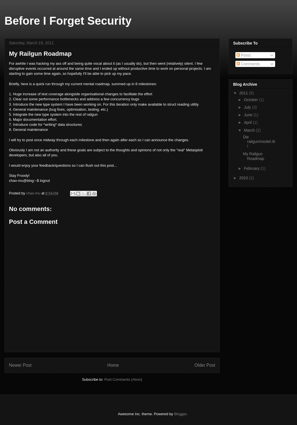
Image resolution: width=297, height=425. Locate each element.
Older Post (204, 365)
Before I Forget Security (67, 21)
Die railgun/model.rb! (259, 142)
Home (113, 365)
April (248, 122)
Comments (248, 64)
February (252, 168)
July (248, 107)
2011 (244, 93)
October (251, 99)
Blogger (180, 414)
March (250, 130)
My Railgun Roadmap (253, 156)
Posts (243, 55)
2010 (244, 178)
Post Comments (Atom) (123, 379)
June (248, 115)
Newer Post (20, 365)
